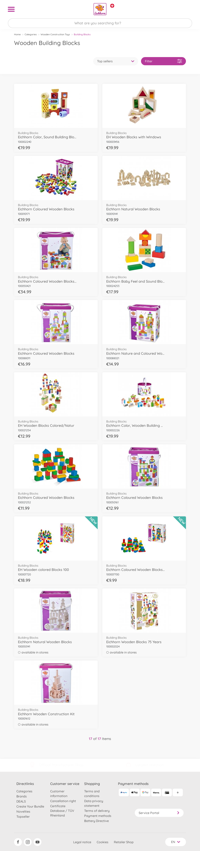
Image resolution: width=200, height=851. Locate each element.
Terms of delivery (97, 811)
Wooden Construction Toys (55, 34)
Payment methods (97, 816)
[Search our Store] (100, 23)
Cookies (102, 842)
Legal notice (82, 842)
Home (17, 34)
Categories (31, 34)
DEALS (21, 801)
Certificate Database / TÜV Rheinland (62, 810)
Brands (21, 796)
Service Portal (159, 813)
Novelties (23, 811)
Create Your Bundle (30, 806)
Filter (163, 61)
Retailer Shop (124, 842)
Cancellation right (63, 801)
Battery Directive (96, 821)
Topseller (23, 816)
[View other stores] (112, 6)
